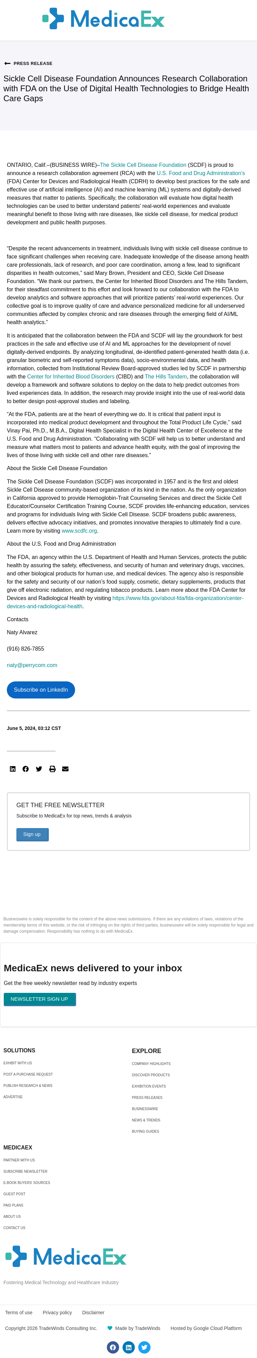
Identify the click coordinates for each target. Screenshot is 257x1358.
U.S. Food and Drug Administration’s (201, 173)
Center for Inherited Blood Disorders (71, 377)
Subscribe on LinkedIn (41, 690)
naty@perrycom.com (32, 665)
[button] (12, 769)
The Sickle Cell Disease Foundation (143, 165)
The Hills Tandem (166, 377)
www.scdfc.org (79, 531)
